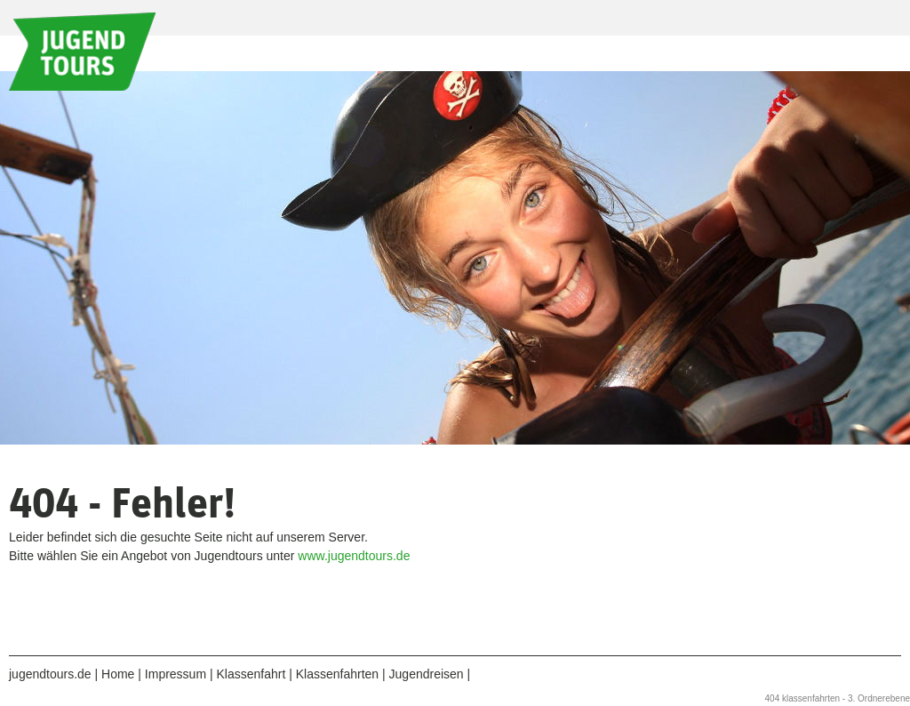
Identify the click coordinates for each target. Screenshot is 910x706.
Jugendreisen (426, 674)
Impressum (175, 674)
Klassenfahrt (250, 674)
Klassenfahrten (337, 674)
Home (117, 674)
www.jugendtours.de (354, 556)
